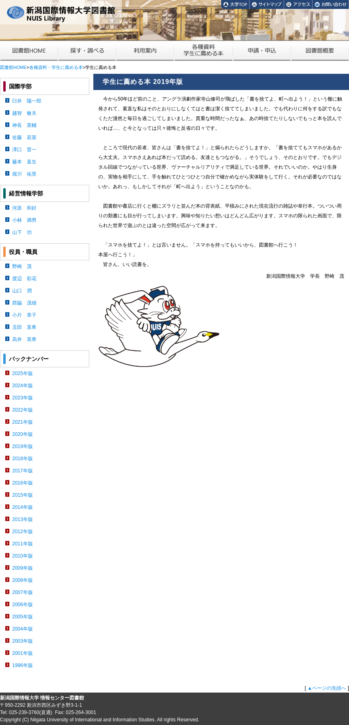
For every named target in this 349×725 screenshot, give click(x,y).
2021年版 (22, 422)
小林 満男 (24, 220)
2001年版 (22, 653)
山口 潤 (22, 291)
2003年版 (22, 641)
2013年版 (22, 519)
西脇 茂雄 (24, 303)
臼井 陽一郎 (26, 101)
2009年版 (22, 568)
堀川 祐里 (24, 174)
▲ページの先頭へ (326, 688)
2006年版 (22, 604)
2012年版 (22, 531)
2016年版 (22, 483)
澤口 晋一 (24, 149)
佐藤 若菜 (24, 137)
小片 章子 (24, 315)
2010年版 (22, 556)
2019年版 (22, 446)
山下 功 (22, 232)
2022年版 (22, 410)
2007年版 (22, 592)
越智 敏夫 (24, 113)
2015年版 (22, 495)
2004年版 (22, 629)
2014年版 (22, 507)
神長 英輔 (24, 125)
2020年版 (22, 434)
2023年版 (22, 398)
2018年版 (22, 458)
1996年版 (22, 665)
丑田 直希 (24, 327)
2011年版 (22, 544)
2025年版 (22, 373)
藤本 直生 (24, 162)
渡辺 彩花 (24, 278)
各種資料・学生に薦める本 (56, 67)
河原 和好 (24, 208)
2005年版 (22, 617)
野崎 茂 (22, 266)
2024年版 (22, 385)
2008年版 (22, 580)
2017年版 (22, 471)
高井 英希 (24, 339)
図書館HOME (13, 67)
